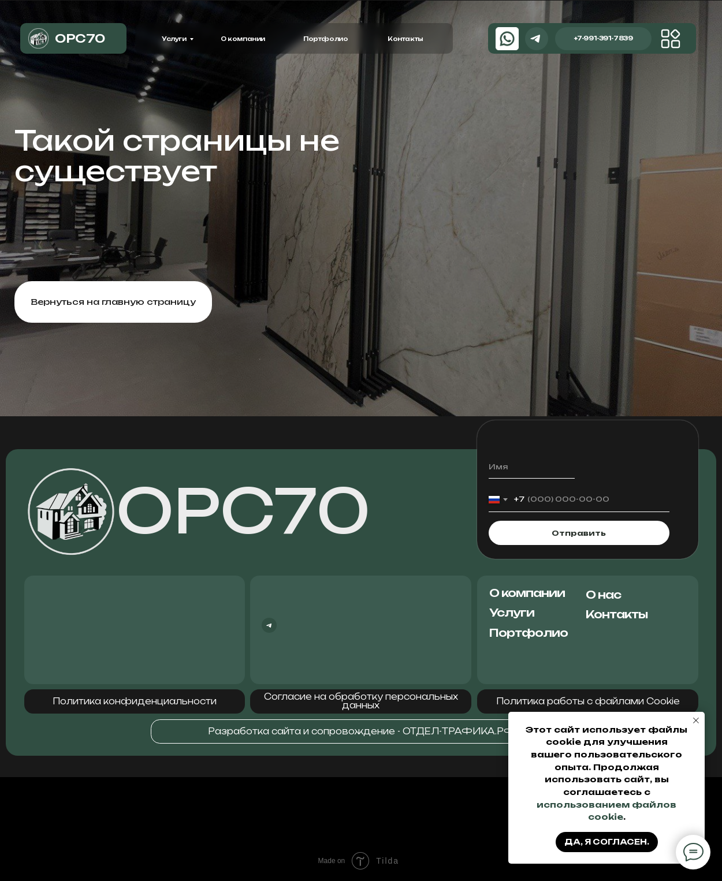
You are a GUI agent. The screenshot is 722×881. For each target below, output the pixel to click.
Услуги (174, 38)
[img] (670, 38)
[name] (531, 467)
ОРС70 (243, 510)
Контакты (405, 38)
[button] (134, 701)
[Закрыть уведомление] (696, 720)
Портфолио (325, 38)
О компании (243, 38)
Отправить (579, 533)
